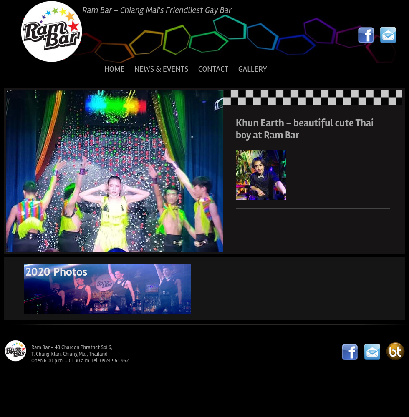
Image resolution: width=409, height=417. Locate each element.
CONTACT (213, 69)
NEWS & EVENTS (161, 69)
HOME (114, 69)
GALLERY (252, 69)
